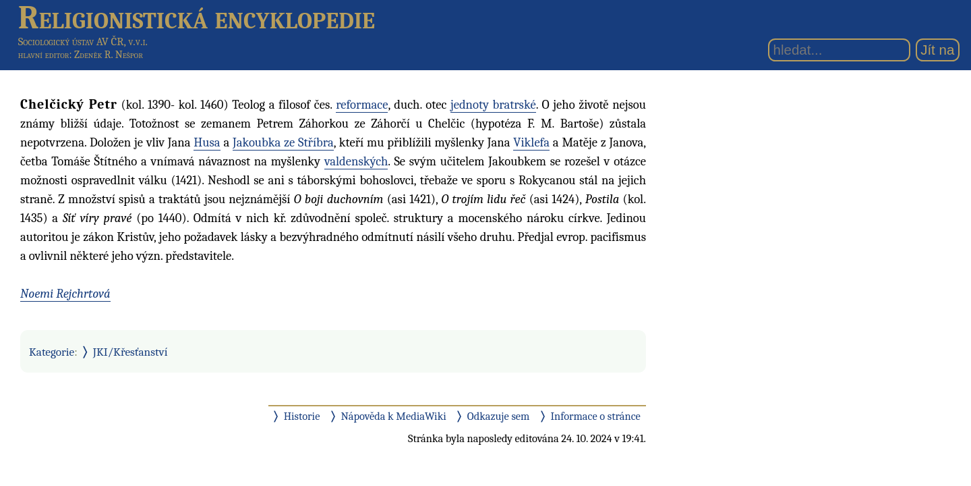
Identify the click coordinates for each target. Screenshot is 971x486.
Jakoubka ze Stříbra (283, 142)
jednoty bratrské (493, 104)
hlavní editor (43, 55)
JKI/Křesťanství (130, 351)
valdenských (356, 161)
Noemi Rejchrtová (65, 293)
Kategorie (51, 351)
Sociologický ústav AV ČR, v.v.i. (83, 41)
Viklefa (531, 142)
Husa (207, 142)
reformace (362, 104)
